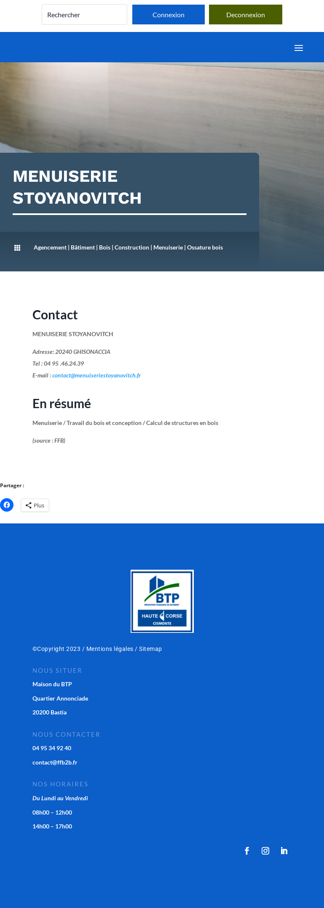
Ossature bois (205, 247)
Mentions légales (110, 648)
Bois (104, 247)
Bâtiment (83, 247)
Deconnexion (245, 15)
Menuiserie (168, 247)
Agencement (50, 247)
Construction (132, 247)
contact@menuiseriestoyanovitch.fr (96, 375)
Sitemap (150, 648)
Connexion (169, 15)
